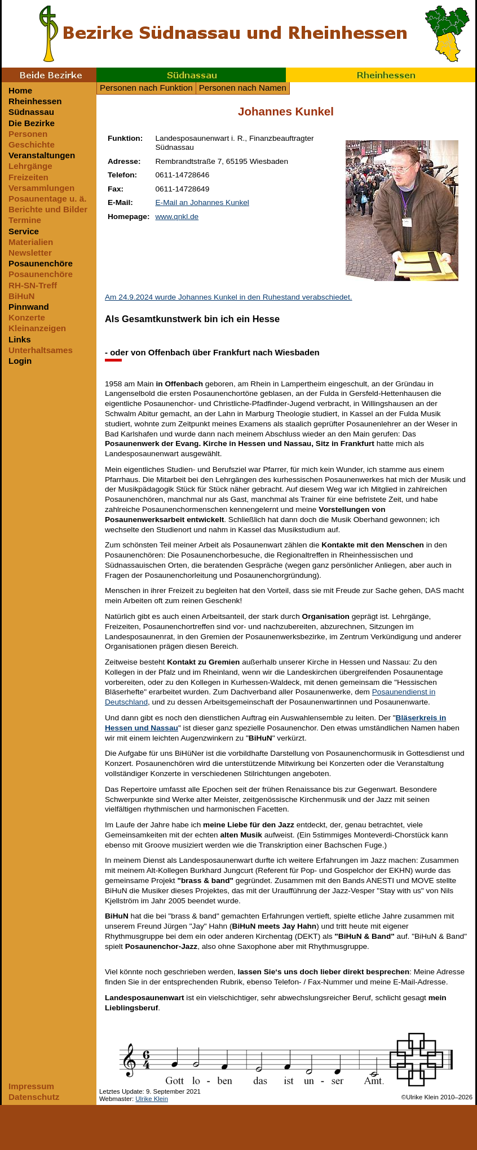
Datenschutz (33, 1097)
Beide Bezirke (49, 75)
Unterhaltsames (40, 350)
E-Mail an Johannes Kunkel (202, 202)
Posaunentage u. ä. (47, 198)
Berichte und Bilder (47, 209)
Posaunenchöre (40, 263)
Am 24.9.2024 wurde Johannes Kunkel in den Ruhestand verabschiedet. (228, 297)
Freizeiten (28, 177)
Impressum (31, 1086)
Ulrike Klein (151, 1098)
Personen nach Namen (242, 87)
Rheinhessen (380, 75)
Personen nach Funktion (146, 87)
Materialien (30, 242)
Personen (27, 134)
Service (23, 231)
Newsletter (30, 252)
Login (20, 360)
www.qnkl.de (176, 216)
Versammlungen (41, 188)
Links (19, 339)
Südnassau (191, 75)
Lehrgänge (30, 166)
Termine (24, 220)
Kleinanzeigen (37, 328)
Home (20, 90)
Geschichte (31, 144)
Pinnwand (28, 306)
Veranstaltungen (41, 155)
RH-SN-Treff (32, 285)
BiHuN (21, 296)
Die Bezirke (31, 123)
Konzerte (26, 317)
